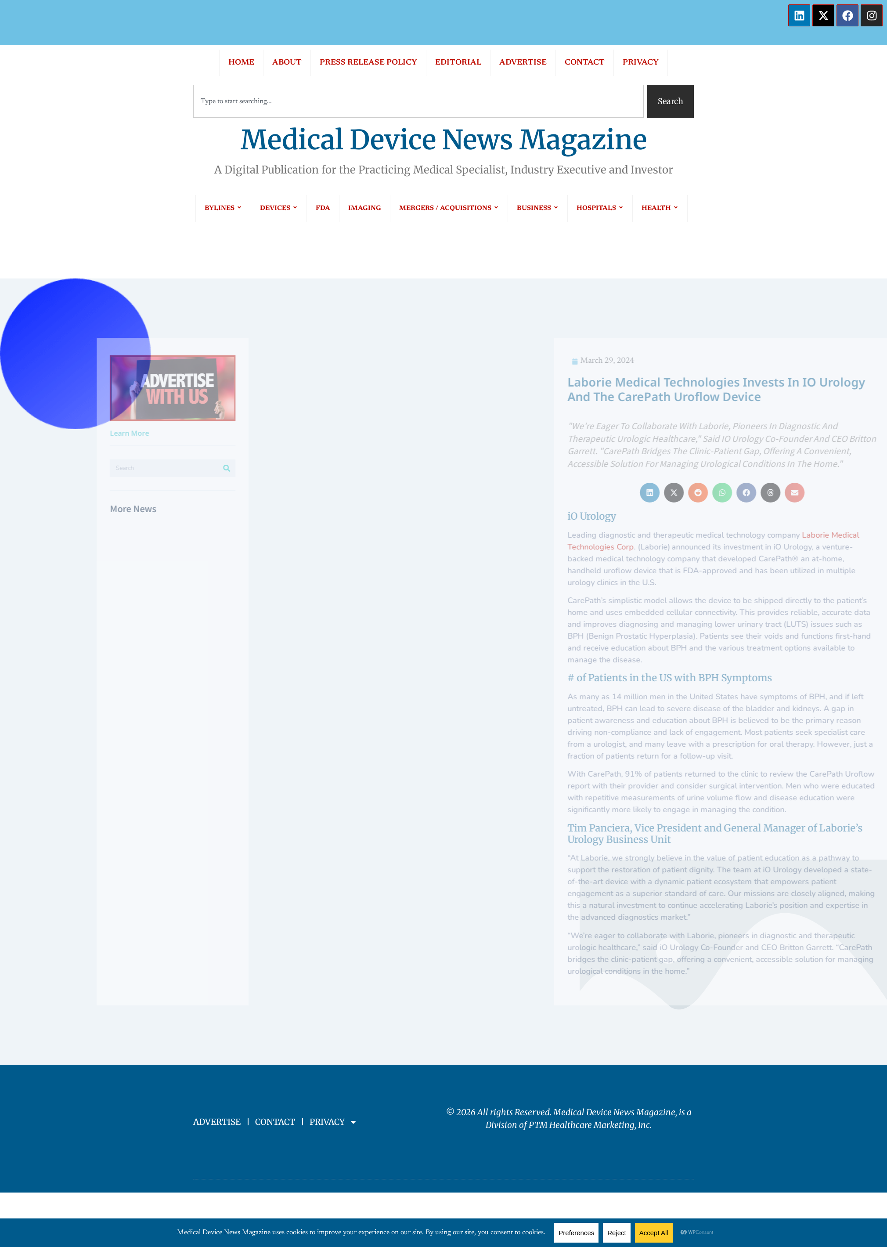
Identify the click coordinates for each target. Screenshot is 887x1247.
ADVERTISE (523, 63)
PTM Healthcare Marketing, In (587, 1125)
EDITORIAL (458, 63)
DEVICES (279, 208)
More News (70, 508)
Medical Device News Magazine (444, 140)
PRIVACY (641, 63)
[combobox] (418, 101)
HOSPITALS (600, 208)
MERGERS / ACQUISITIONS (449, 208)
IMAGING (364, 208)
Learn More (66, 433)
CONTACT (585, 63)
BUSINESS (538, 208)
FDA (323, 208)
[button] (777, 492)
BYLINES (223, 208)
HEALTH (660, 208)
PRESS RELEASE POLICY (368, 63)
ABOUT (287, 63)
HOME (241, 63)
